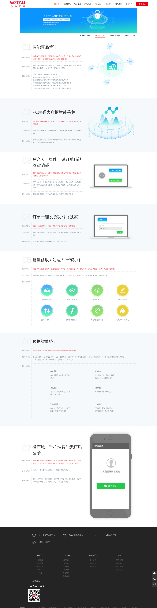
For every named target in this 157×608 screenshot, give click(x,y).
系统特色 (68, 3)
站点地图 (119, 566)
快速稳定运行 (85, 35)
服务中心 (129, 4)
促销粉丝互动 (129, 35)
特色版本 (118, 4)
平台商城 (40, 566)
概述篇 (56, 4)
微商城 (98, 4)
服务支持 (93, 560)
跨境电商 (66, 576)
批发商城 (40, 563)
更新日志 (93, 566)
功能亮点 (77, 4)
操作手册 (93, 563)
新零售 (66, 563)
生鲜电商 (66, 566)
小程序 (108, 4)
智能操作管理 (100, 35)
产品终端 (87, 4)
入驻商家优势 (114, 35)
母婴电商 (66, 573)
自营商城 (40, 560)
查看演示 (142, 4)
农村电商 (66, 570)
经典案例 (119, 560)
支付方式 (119, 570)
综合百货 (66, 560)
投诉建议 (119, 563)
